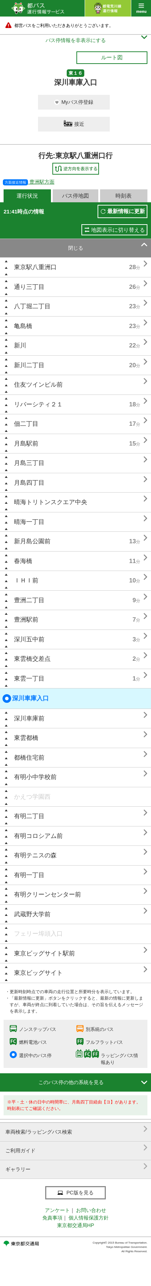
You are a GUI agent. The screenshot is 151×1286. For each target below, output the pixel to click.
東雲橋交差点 (32, 658)
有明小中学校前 (35, 777)
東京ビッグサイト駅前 (44, 953)
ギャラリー (76, 1166)
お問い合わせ (91, 1210)
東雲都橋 (26, 737)
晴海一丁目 (29, 521)
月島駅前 (26, 443)
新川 (20, 345)
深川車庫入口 (26, 698)
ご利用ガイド (76, 1148)
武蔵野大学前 (32, 914)
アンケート (57, 1210)
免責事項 (52, 1218)
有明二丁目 (29, 816)
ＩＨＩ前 (26, 580)
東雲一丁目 (29, 678)
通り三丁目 (29, 287)
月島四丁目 (29, 482)
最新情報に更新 (126, 211)
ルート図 (112, 57)
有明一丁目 (29, 875)
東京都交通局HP (75, 1225)
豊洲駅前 (26, 619)
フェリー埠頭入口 (38, 933)
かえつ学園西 (32, 796)
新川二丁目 (29, 365)
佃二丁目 (26, 423)
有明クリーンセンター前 (47, 894)
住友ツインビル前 (38, 384)
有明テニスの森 (35, 855)
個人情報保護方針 (89, 1218)
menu (141, 8)
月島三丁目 (29, 463)
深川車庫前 (29, 718)
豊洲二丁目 (29, 600)
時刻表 (123, 196)
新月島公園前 (32, 541)
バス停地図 (75, 196)
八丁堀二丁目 (32, 306)
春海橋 (23, 561)
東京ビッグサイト (38, 972)
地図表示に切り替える (118, 230)
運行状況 (27, 196)
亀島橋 (23, 326)
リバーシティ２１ (38, 404)
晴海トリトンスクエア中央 (50, 502)
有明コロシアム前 (38, 836)
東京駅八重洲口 (35, 267)
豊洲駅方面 (29, 182)
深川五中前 (29, 639)
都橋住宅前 (29, 757)
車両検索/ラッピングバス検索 (76, 1129)
